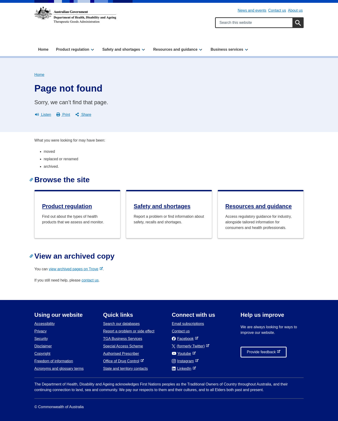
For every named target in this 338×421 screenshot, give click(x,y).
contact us (90, 280)
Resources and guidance (258, 206)
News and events (252, 10)
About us (295, 10)
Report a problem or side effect (128, 331)
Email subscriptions (188, 324)
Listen (43, 115)
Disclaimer (43, 346)
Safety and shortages (162, 206)
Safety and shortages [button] (121, 49)
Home (43, 49)
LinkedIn (182, 369)
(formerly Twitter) (189, 346)
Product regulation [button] (72, 49)
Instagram (184, 361)
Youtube (182, 354)
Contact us (277, 10)
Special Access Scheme (123, 346)
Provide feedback (262, 353)
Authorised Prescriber (121, 354)
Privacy (40, 331)
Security (41, 339)
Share (83, 115)
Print (63, 115)
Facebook (183, 339)
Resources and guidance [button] (175, 49)
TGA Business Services (122, 339)
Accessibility (44, 324)
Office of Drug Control (122, 361)
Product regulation (67, 206)
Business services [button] (227, 49)
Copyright (42, 354)
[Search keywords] (259, 22)
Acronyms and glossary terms (59, 369)
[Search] (298, 22)
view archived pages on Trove (74, 269)
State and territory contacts (125, 369)
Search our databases (121, 324)
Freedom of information (53, 361)
